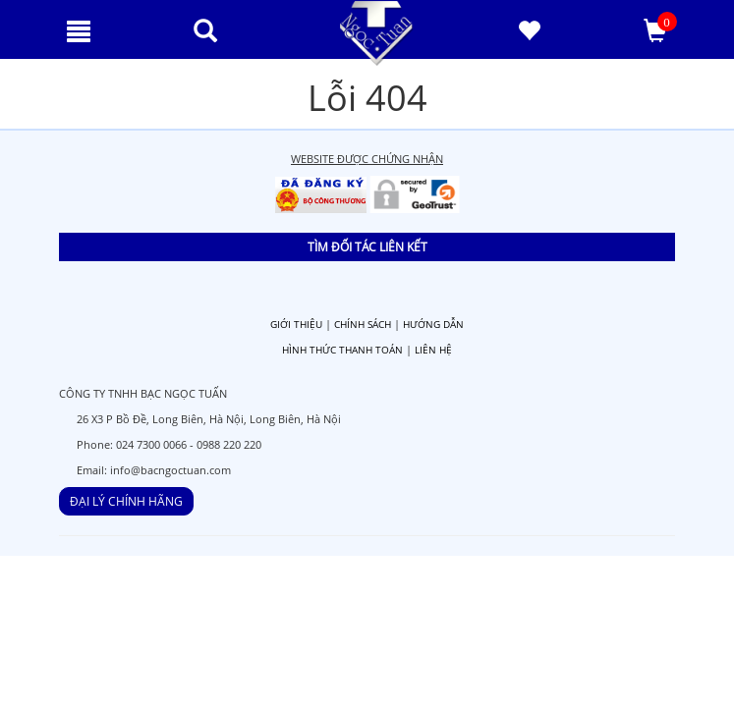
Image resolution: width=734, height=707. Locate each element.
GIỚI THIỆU (296, 324)
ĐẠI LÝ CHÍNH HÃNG (126, 501)
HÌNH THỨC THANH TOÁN (342, 349)
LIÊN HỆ (433, 349)
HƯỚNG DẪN (433, 324)
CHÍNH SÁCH (362, 324)
